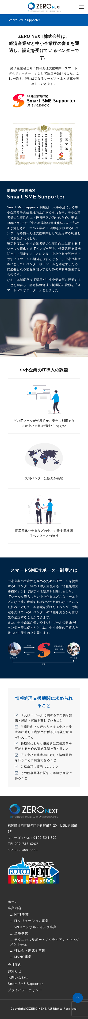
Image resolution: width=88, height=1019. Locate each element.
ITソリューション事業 (31, 921)
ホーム (13, 902)
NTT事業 (21, 914)
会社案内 (15, 965)
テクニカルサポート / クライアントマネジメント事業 (45, 942)
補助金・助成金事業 (29, 950)
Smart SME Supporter (25, 984)
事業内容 (15, 908)
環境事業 (21, 933)
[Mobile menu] (82, 7)
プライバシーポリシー (25, 990)
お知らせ (15, 971)
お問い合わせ (18, 977)
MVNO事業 (23, 957)
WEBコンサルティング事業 (35, 927)
